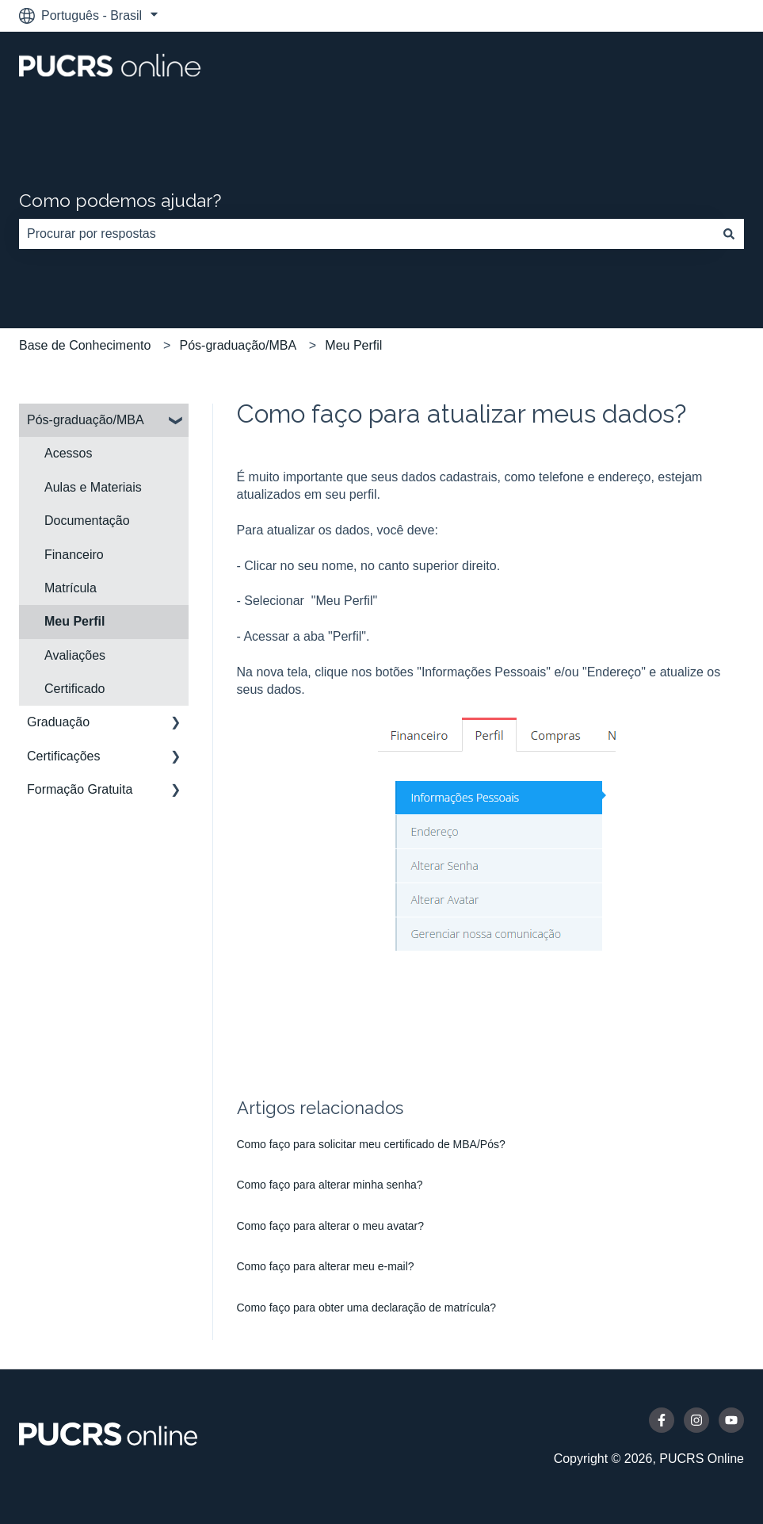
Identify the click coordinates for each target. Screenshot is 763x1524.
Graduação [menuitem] (58, 722)
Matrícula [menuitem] (70, 588)
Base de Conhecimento (85, 345)
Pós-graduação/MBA (238, 345)
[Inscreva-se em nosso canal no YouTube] (731, 1420)
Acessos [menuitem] (68, 453)
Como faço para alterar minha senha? (330, 1184)
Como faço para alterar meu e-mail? (325, 1266)
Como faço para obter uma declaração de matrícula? (367, 1307)
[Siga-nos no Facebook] (661, 1420)
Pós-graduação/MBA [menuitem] (85, 420)
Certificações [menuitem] (63, 756)
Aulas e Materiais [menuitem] (93, 487)
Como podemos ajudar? (120, 200)
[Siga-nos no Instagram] (696, 1420)
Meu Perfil (353, 345)
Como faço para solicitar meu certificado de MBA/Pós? (371, 1144)
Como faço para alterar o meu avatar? (331, 1226)
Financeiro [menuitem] (74, 554)
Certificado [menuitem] (74, 688)
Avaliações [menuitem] (74, 655)
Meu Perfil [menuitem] (74, 621)
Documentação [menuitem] (87, 520)
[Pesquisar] (729, 234)
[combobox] (366, 234)
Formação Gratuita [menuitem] (79, 789)
